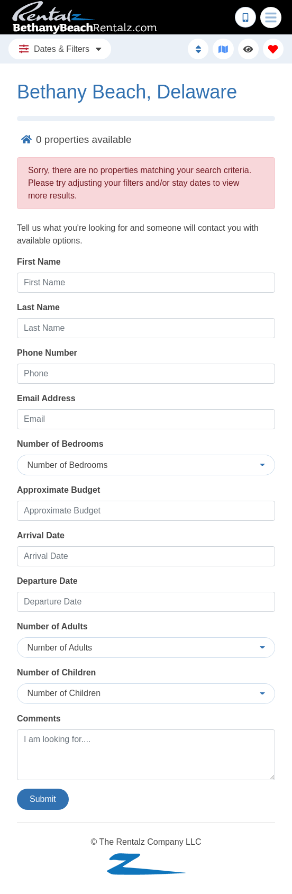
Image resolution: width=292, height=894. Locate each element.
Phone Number (47, 352)
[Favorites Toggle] (273, 49)
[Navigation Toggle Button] (270, 17)
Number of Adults (52, 626)
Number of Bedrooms (60, 443)
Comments (39, 718)
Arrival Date (41, 535)
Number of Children (56, 672)
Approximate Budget (58, 489)
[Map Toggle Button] (223, 49)
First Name (39, 261)
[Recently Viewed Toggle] (248, 49)
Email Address (46, 398)
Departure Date (47, 580)
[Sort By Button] (198, 49)
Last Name (38, 307)
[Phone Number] (245, 17)
